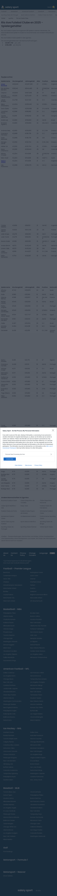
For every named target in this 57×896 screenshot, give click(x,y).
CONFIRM (9, 459)
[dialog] (28, 448)
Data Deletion (18, 465)
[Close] (53, 431)
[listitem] (28, 454)
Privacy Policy (38, 465)
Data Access (28, 465)
